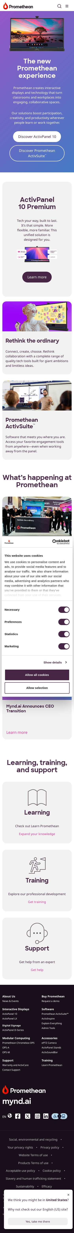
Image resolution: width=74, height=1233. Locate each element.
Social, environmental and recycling (33, 1139)
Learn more (37, 277)
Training (47, 1060)
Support (7, 1060)
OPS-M (6, 1052)
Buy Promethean (53, 996)
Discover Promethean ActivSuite (37, 153)
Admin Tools (48, 1028)
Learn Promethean (52, 1065)
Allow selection (37, 687)
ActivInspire (48, 1018)
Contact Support (11, 1069)
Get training (37, 902)
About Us (8, 996)
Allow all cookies (37, 674)
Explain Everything (52, 1023)
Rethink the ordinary (32, 340)
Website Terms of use (33, 1155)
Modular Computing (16, 1038)
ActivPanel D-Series (13, 1030)
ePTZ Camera (49, 1042)
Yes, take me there (38, 1221)
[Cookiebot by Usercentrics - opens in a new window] (52, 541)
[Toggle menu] (67, 5)
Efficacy (47, 1186)
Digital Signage (11, 1025)
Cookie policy (52, 1171)
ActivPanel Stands (51, 1047)
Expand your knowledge (37, 834)
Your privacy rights (20, 1147)
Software (48, 1009)
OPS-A (5, 1047)
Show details (53, 662)
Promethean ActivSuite (22, 423)
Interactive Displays (15, 1009)
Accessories (49, 1038)
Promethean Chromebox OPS (18, 1042)
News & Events (10, 1001)
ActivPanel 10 (9, 1014)
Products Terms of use (33, 1163)
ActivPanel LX (9, 1018)
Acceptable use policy (20, 1171)
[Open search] (59, 5)
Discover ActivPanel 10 (37, 136)
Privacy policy (49, 1147)
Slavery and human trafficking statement (33, 1178)
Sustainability (25, 1186)
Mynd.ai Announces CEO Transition (30, 709)
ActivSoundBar (50, 1052)
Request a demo (50, 1001)
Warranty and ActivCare (15, 1065)
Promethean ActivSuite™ (55, 1014)
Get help (37, 970)
